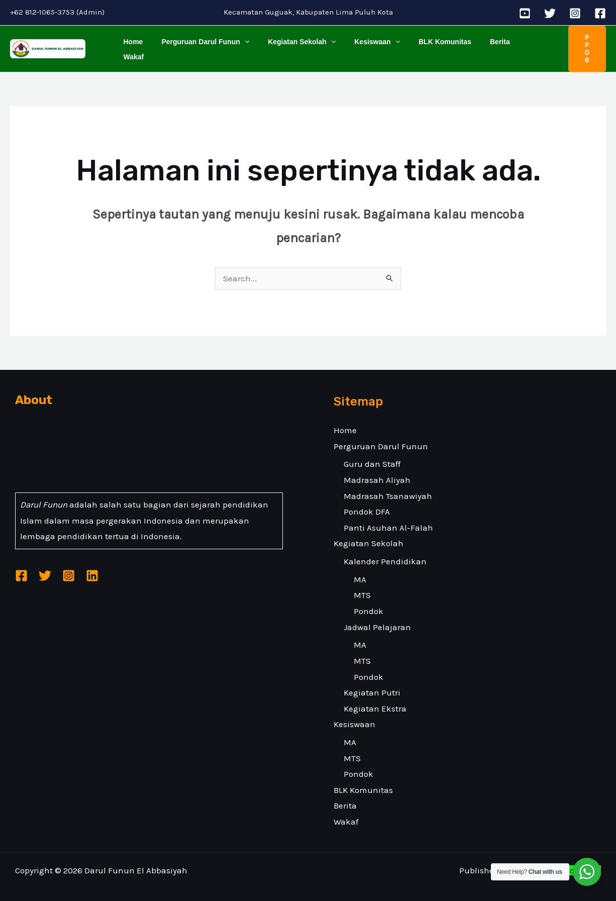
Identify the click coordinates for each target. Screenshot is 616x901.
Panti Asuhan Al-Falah (388, 518)
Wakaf (509, 44)
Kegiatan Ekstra (375, 698)
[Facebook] (600, 13)
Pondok (368, 601)
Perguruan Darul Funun (199, 43)
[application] (237, 43)
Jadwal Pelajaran (377, 617)
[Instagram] (575, 13)
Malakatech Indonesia (556, 861)
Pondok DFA (367, 502)
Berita (475, 44)
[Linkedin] (92, 566)
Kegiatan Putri (372, 683)
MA (360, 569)
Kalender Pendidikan (385, 552)
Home (131, 44)
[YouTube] (525, 13)
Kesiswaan (361, 43)
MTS (362, 585)
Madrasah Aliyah (377, 470)
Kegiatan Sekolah (291, 43)
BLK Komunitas (424, 44)
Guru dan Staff (372, 454)
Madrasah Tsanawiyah (388, 486)
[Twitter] (550, 13)
